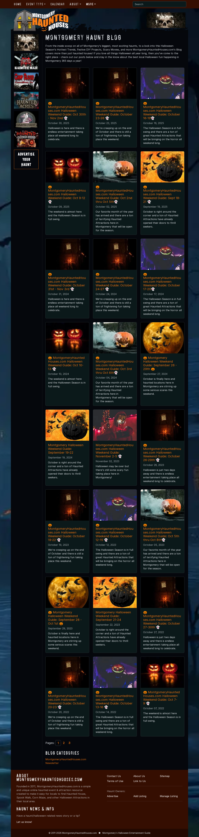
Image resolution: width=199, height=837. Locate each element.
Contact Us (114, 776)
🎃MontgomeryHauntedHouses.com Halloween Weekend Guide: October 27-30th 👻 (162, 619)
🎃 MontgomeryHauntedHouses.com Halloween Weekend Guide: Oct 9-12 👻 (67, 194)
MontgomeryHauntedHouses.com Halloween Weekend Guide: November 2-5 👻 (114, 450)
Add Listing (139, 796)
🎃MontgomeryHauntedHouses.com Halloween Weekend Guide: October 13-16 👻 (114, 699)
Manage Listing (169, 796)
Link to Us (139, 781)
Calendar (58, 4)
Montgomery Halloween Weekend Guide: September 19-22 (65, 448)
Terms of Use (115, 781)
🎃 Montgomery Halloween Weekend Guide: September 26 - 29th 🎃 (160, 363)
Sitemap (165, 776)
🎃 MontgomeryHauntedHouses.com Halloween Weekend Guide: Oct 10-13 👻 (66, 363)
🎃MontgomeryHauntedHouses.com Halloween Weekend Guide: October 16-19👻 (162, 110)
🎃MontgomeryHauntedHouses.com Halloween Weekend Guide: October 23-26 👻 (114, 110)
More (89, 4)
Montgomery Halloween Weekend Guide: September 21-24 (113, 616)
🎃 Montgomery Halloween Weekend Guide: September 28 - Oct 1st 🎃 (65, 617)
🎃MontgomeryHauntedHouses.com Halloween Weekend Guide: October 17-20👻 (162, 281)
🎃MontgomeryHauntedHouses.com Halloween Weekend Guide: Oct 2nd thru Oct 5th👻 (114, 194)
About (74, 4)
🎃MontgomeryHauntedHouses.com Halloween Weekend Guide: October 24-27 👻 (114, 281)
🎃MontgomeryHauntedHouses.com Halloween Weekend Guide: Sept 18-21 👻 (162, 194)
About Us (139, 776)
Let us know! (24, 821)
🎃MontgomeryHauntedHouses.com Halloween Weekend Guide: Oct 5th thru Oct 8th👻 (162, 532)
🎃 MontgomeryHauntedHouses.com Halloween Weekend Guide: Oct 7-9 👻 (161, 697)
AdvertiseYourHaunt (26, 159)
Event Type (34, 4)
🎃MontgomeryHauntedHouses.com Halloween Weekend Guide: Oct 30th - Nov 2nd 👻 (67, 110)
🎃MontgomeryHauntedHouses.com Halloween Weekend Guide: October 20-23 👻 (67, 699)
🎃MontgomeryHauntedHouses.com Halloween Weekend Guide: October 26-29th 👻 (162, 452)
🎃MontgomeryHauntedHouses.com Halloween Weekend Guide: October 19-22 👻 (67, 532)
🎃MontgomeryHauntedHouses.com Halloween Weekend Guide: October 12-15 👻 (114, 532)
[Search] (159, 4)
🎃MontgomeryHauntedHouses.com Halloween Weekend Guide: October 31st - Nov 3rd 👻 (67, 281)
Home (17, 4)
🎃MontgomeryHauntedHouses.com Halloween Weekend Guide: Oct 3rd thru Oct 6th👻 (114, 365)
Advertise (112, 796)
